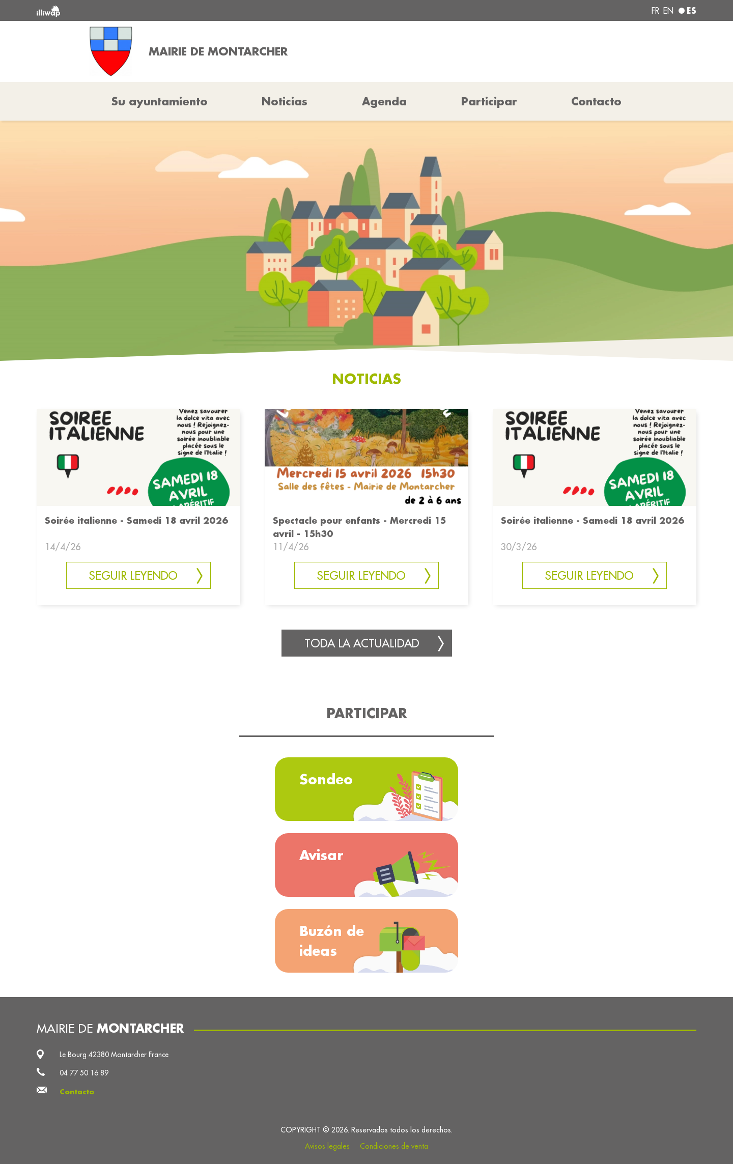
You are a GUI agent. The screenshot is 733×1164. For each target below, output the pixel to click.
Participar (489, 101)
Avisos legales (327, 1146)
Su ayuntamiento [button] (159, 101)
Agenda (384, 101)
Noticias (284, 101)
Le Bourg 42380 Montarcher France (114, 1054)
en (668, 11)
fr (655, 11)
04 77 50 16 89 (84, 1072)
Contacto (596, 101)
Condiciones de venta (394, 1146)
